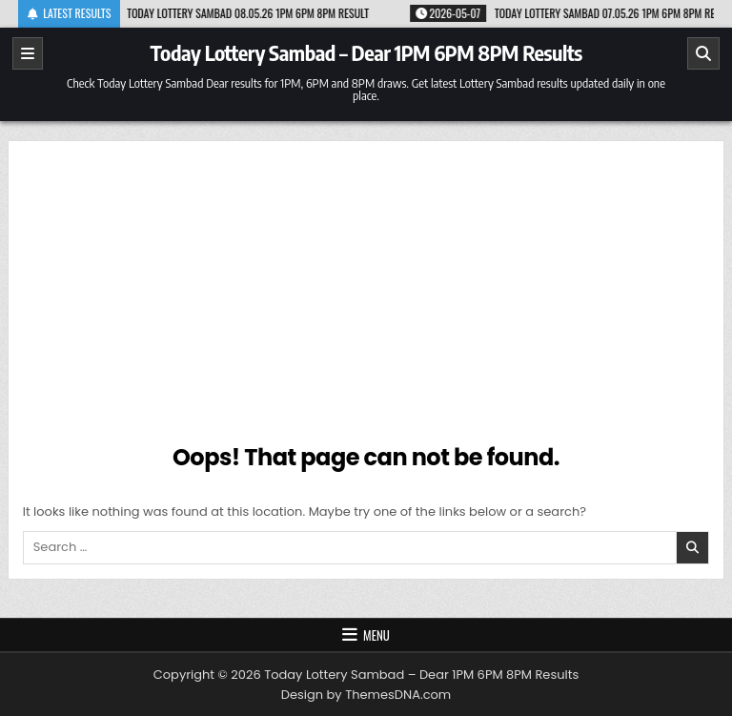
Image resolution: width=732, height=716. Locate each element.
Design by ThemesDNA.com (366, 694)
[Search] (703, 53)
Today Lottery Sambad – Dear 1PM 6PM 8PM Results (365, 52)
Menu (376, 634)
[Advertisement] (366, 298)
